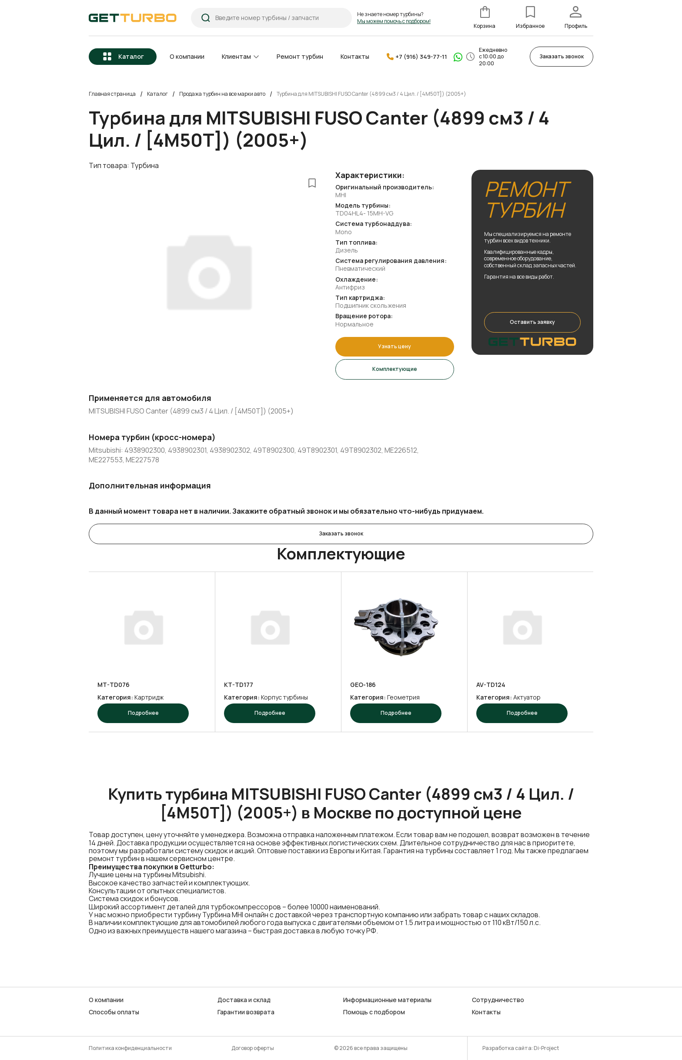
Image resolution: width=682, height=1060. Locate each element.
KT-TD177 (238, 685)
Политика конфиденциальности (130, 1048)
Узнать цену (394, 346)
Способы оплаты (114, 1012)
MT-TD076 (113, 685)
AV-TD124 (490, 685)
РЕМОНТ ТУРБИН (526, 199)
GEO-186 (363, 685)
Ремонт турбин (300, 56)
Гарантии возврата (245, 1012)
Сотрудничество (498, 999)
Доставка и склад (244, 999)
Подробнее (143, 712)
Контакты (355, 56)
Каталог (131, 56)
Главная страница (112, 94)
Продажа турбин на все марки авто (222, 94)
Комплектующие (394, 369)
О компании (187, 56)
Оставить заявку (532, 322)
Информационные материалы (387, 999)
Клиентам (236, 56)
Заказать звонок (561, 56)
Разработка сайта (507, 1048)
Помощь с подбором (374, 1012)
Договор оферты (252, 1048)
